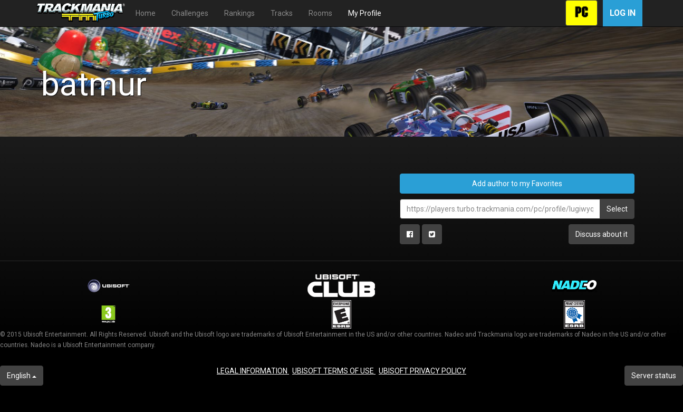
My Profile (364, 13)
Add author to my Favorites (517, 183)
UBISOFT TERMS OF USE (334, 371)
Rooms (320, 13)
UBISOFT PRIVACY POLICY (422, 371)
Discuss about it (601, 234)
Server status (653, 375)
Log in (623, 13)
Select (617, 209)
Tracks (282, 13)
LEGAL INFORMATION (253, 371)
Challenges (189, 13)
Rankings (239, 13)
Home (146, 13)
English (21, 375)
